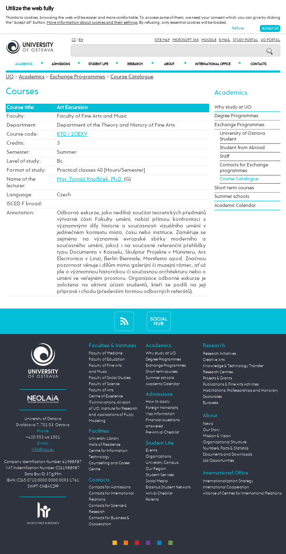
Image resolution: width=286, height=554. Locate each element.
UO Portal (270, 40)
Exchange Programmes (77, 76)
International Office (218, 64)
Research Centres (218, 372)
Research (140, 64)
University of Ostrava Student (242, 136)
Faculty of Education (107, 359)
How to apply (158, 402)
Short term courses (234, 188)
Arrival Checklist (159, 493)
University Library (104, 438)
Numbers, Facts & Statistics (225, 448)
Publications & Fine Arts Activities (231, 384)
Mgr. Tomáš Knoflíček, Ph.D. (90, 179)
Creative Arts (214, 360)
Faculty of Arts (101, 390)
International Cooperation (226, 487)
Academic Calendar (235, 205)
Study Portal (245, 40)
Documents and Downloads (227, 454)
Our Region (156, 469)
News (208, 424)
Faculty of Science (104, 384)
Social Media (157, 481)
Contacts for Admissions (110, 487)
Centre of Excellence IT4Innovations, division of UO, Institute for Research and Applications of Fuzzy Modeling (113, 408)
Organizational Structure (224, 442)
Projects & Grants (217, 378)
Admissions (66, 64)
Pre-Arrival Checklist (162, 432)
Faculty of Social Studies (110, 378)
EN (81, 40)
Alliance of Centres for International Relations (242, 493)
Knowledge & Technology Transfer (233, 366)
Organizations (158, 456)
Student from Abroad (242, 147)
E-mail (224, 40)
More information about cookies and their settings (92, 22)
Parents (152, 499)
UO (10, 76)
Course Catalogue (131, 76)
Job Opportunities (218, 461)
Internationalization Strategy (228, 481)
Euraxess (210, 403)
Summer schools (231, 196)
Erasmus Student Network (168, 487)
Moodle (208, 40)
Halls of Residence (104, 445)
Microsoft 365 (185, 40)
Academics (29, 64)
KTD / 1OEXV (72, 134)
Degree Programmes (236, 116)
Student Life (103, 64)
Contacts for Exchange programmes (244, 168)
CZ (74, 40)
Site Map (162, 40)
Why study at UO (233, 107)
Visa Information (160, 414)
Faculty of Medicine (105, 353)
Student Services (160, 475)
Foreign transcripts (162, 408)
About (175, 64)
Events (151, 450)
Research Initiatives (219, 354)
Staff (224, 156)
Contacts (258, 64)
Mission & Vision (217, 436)
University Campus (162, 463)
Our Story (211, 430)
